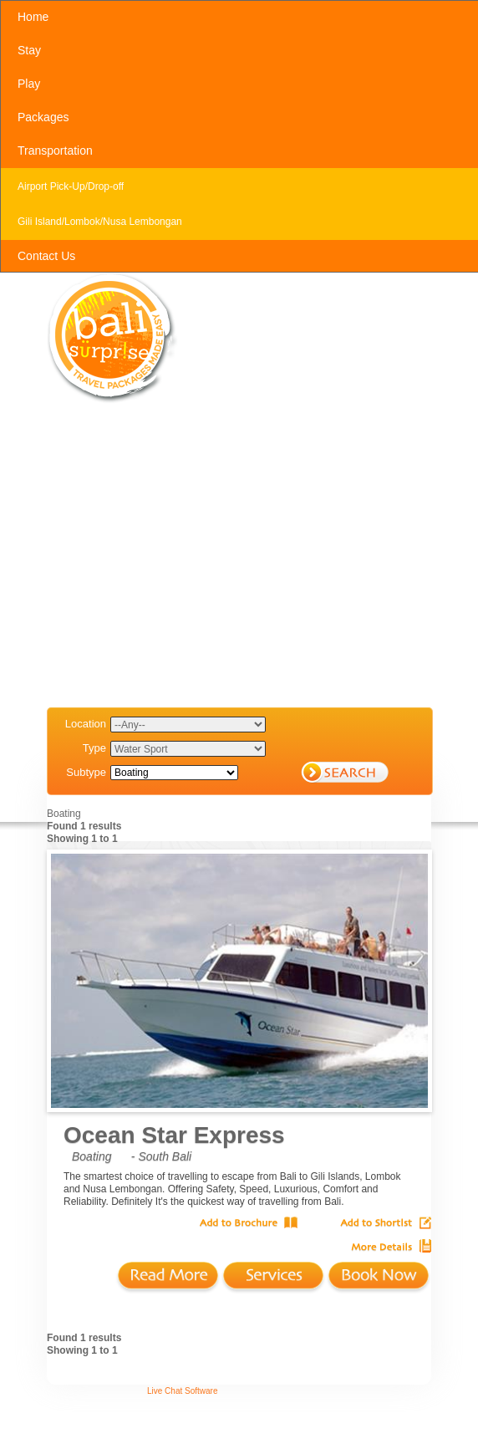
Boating (91, 1156)
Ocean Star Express (174, 1135)
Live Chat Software (182, 1391)
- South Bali (161, 1156)
